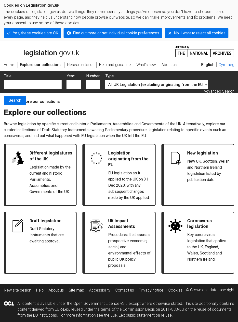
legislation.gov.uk (41, 51)
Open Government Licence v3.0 (100, 303)
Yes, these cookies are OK (35, 33)
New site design (17, 290)
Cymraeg (226, 64)
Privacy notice (151, 290)
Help (40, 290)
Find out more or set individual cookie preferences (116, 33)
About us (56, 290)
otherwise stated (167, 303)
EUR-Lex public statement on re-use (141, 315)
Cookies (175, 290)
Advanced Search (219, 91)
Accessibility (99, 290)
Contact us (124, 290)
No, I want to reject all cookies (199, 33)
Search (15, 100)
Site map (76, 290)
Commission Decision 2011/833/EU (153, 309)
